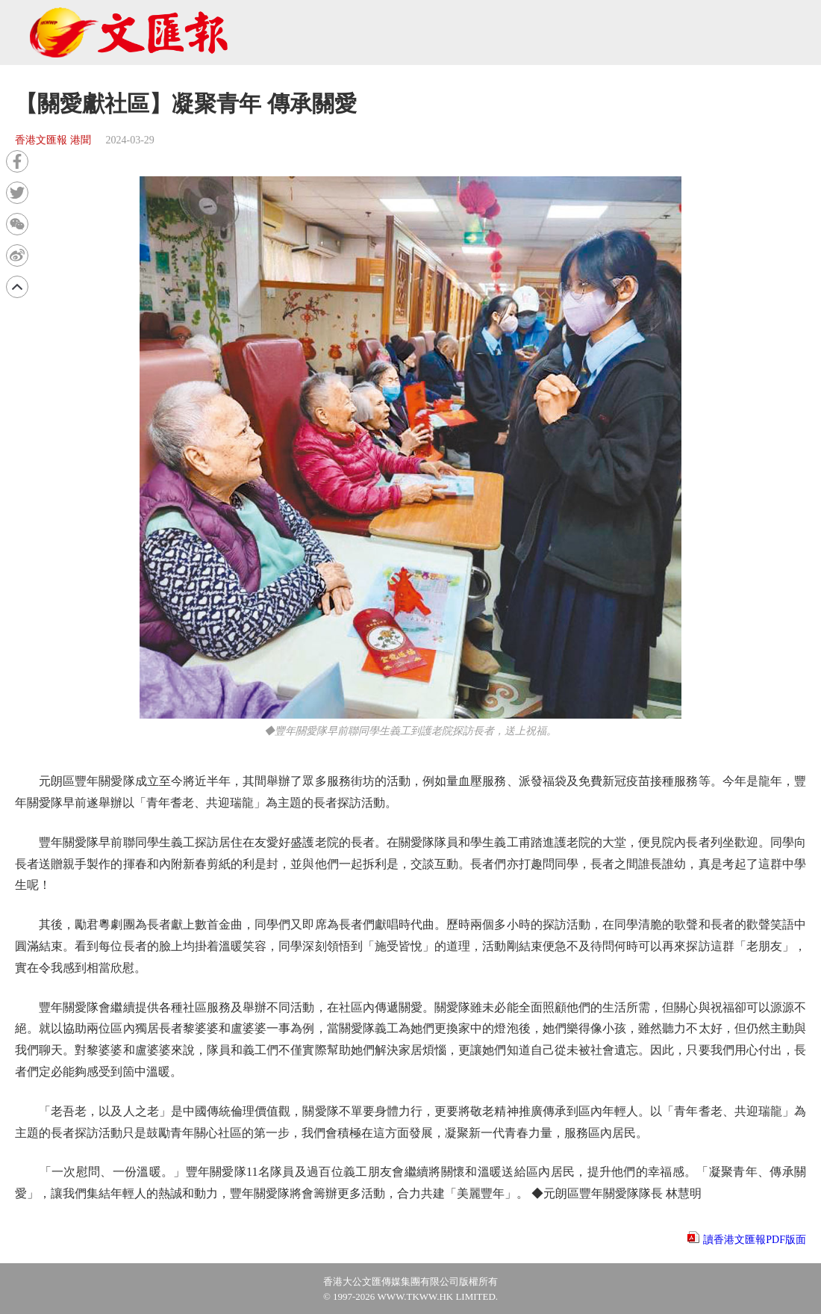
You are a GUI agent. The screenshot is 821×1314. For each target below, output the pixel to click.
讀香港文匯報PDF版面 (754, 1239)
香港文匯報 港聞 (53, 140)
